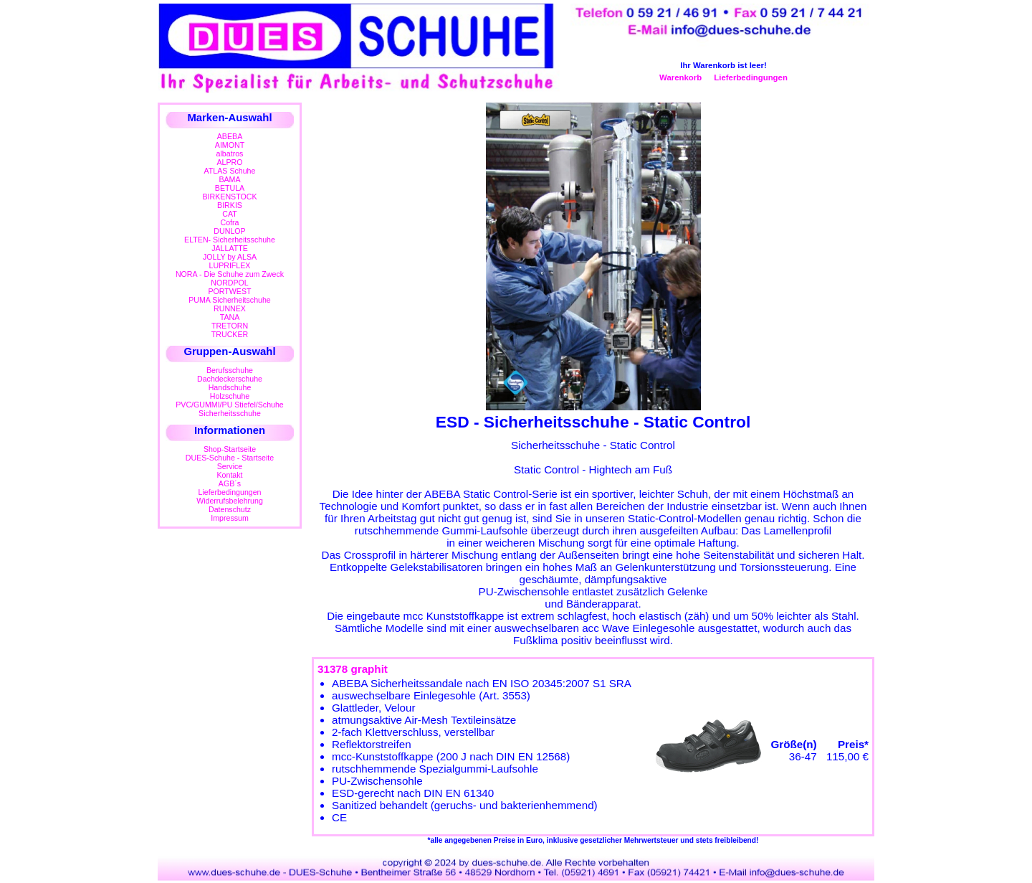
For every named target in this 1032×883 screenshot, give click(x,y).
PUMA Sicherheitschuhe (229, 300)
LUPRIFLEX (230, 265)
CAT (229, 213)
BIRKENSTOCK (230, 196)
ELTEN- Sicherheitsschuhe (229, 239)
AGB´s (230, 483)
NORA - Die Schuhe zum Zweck (230, 274)
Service (229, 466)
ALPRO (229, 162)
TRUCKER (229, 334)
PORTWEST (229, 291)
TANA (230, 317)
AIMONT (229, 145)
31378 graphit (352, 669)
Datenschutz (230, 509)
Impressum (230, 518)
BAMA (229, 179)
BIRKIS (229, 205)
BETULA (229, 188)
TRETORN (229, 325)
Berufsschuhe (229, 370)
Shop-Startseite (230, 449)
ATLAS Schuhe (230, 170)
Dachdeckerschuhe (229, 378)
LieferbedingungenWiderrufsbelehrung (229, 496)
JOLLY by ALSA (230, 256)
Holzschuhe (230, 396)
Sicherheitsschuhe (230, 413)
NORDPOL (230, 282)
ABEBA (229, 136)
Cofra (230, 222)
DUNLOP (229, 231)
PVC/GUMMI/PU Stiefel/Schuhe (230, 404)
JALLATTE (229, 248)
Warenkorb (680, 77)
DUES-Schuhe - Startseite (230, 457)
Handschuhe (230, 387)
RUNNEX (230, 308)
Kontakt (229, 475)
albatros (230, 153)
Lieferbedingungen (751, 77)
